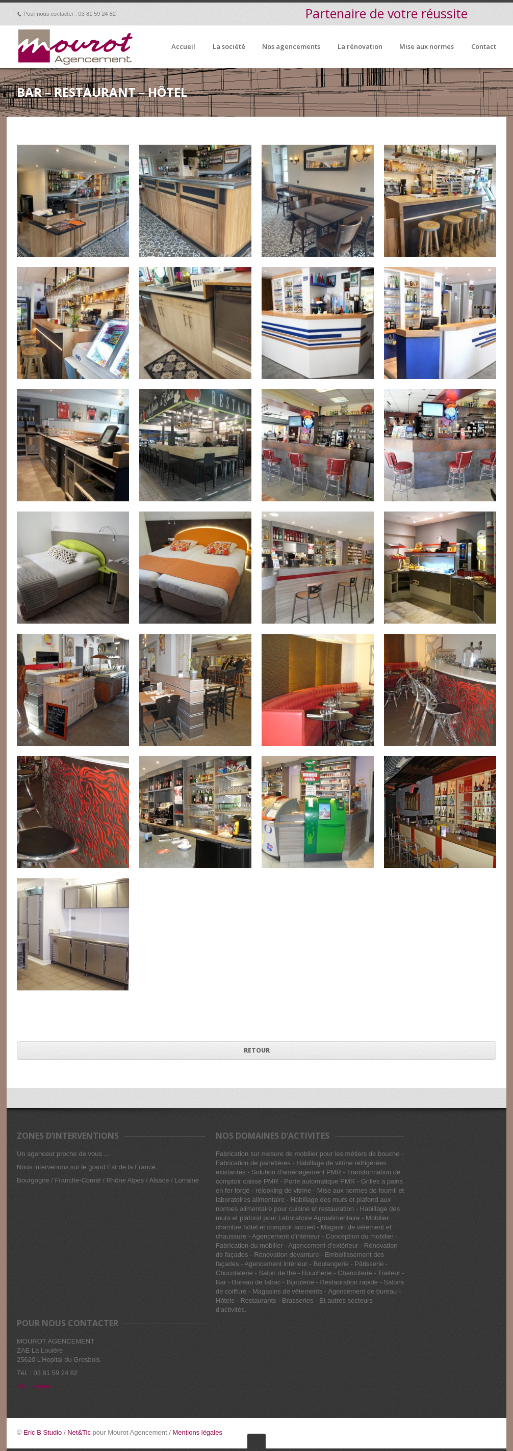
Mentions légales (197, 1432)
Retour (257, 1050)
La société (229, 47)
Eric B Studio (42, 1432)
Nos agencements (291, 47)
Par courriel (33, 1386)
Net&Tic (79, 1432)
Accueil (183, 47)
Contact (483, 47)
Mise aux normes (426, 47)
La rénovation (360, 47)
